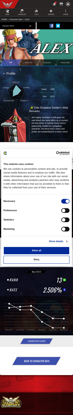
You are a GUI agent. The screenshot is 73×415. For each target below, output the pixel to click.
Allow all (36, 250)
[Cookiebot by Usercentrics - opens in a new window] (57, 153)
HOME (4, 19)
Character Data (16, 19)
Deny (36, 259)
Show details (56, 241)
